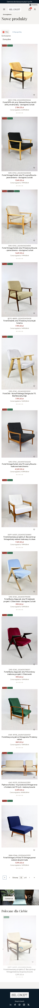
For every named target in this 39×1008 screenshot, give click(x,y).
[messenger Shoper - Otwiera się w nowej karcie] (19, 1004)
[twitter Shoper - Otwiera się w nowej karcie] (28, 1004)
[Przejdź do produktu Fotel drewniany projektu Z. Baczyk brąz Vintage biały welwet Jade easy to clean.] (19, 505)
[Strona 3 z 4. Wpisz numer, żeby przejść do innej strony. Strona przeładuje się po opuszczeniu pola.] (21, 877)
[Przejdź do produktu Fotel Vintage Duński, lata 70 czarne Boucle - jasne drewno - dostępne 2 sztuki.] (19, 144)
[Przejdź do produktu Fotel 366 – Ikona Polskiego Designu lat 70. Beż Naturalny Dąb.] (19, 362)
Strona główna (7, 14)
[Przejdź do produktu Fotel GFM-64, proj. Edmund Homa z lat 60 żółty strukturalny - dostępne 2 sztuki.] (19, 71)
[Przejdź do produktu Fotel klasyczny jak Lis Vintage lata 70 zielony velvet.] (19, 709)
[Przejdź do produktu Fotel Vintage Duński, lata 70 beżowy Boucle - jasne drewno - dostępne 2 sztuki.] (19, 217)
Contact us (9, 899)
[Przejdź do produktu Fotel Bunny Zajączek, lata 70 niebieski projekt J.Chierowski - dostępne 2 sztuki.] (19, 573)
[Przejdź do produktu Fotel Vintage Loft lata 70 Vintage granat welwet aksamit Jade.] (19, 826)
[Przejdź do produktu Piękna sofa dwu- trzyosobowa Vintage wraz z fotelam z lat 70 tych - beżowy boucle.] (19, 766)
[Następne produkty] (29, 877)
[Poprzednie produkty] (9, 877)
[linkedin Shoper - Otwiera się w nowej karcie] (10, 1004)
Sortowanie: (6, 36)
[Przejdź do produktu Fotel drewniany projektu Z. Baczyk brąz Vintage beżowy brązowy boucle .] (19, 940)
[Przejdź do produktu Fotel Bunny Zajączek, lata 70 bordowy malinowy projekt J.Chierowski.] (19, 640)
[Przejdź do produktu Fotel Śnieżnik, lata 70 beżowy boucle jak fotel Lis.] (19, 289)
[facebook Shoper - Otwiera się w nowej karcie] (15, 1004)
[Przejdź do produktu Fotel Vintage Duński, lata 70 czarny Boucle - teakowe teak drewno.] (19, 434)
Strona (15, 878)
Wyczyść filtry (17, 32)
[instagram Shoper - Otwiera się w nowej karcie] (24, 1004)
